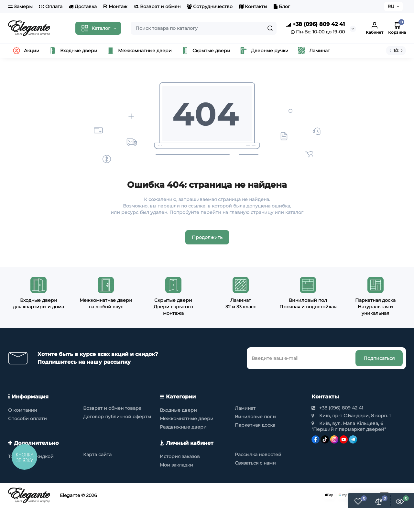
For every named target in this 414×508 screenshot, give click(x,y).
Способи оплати (27, 418)
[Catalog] (98, 28)
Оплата (50, 6)
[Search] (270, 28)
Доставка (83, 6)
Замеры (20, 6)
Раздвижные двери (183, 427)
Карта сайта (97, 454)
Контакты (253, 6)
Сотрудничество (210, 6)
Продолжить (207, 237)
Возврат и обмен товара (112, 408)
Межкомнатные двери (186, 418)
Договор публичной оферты (117, 416)
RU (390, 6)
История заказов (180, 456)
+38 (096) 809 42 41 (315, 24)
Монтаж (115, 6)
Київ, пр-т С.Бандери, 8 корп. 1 (351, 416)
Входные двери (178, 410)
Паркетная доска (255, 425)
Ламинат (245, 408)
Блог (282, 6)
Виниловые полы (255, 416)
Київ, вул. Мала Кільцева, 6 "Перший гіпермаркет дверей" (348, 426)
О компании (22, 410)
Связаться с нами (255, 463)
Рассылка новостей (258, 454)
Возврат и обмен (157, 6)
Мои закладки (176, 465)
